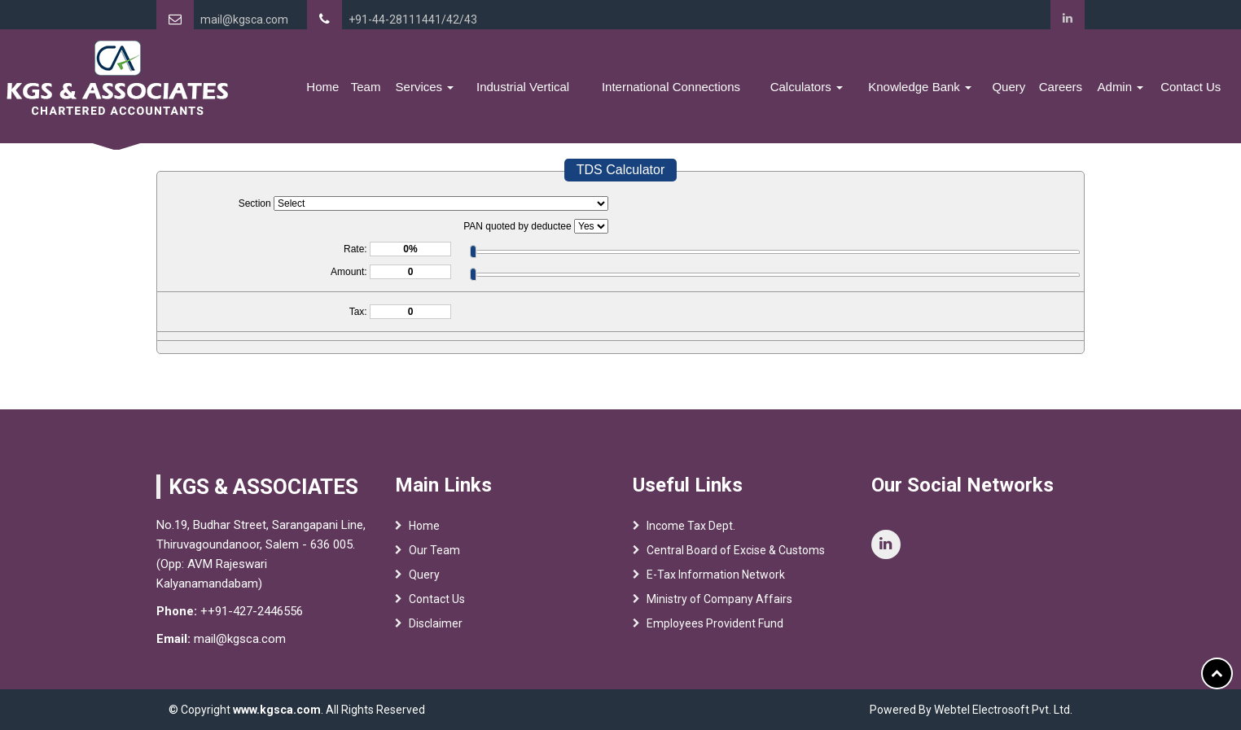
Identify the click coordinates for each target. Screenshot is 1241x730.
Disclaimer (436, 623)
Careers (1060, 87)
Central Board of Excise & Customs (736, 550)
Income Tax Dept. (691, 525)
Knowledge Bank (919, 87)
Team (366, 87)
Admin (1121, 87)
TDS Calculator (620, 170)
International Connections (671, 87)
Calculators (806, 87)
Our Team (434, 550)
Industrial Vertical (522, 87)
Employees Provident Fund (715, 623)
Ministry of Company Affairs (719, 598)
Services (425, 87)
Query (1008, 87)
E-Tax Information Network (716, 574)
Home (322, 87)
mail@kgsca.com (244, 19)
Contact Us (1190, 87)
